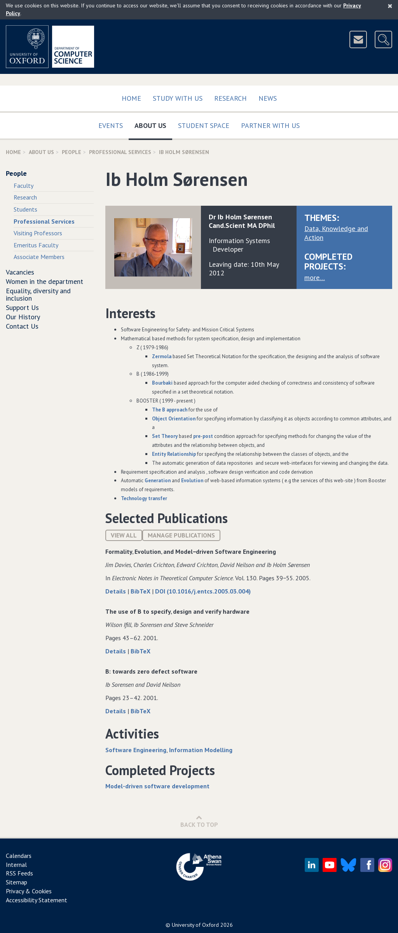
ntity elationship (174, 454)
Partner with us (270, 125)
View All (124, 535)
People (71, 152)
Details (116, 591)
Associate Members (39, 257)
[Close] (390, 6)
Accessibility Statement (36, 900)
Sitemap (16, 882)
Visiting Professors (38, 233)
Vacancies (20, 272)
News (267, 98)
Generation (158, 480)
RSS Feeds (19, 873)
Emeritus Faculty (36, 245)
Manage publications (181, 535)
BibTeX (141, 591)
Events (110, 125)
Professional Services (120, 152)
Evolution (192, 480)
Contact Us (22, 326)
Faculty (23, 185)
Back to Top (199, 821)
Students (25, 209)
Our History (23, 316)
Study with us (177, 98)
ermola (161, 356)
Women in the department (44, 281)
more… (314, 277)
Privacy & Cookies (29, 891)
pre (197, 436)
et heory (165, 436)
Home (131, 98)
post (207, 436)
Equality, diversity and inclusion (38, 294)
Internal (16, 864)
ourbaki (162, 383)
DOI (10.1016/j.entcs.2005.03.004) (203, 591)
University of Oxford (195, 924)
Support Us (22, 307)
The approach (169, 409)
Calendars (18, 855)
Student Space (203, 125)
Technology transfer (144, 498)
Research (230, 98)
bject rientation (174, 418)
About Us (153, 124)
